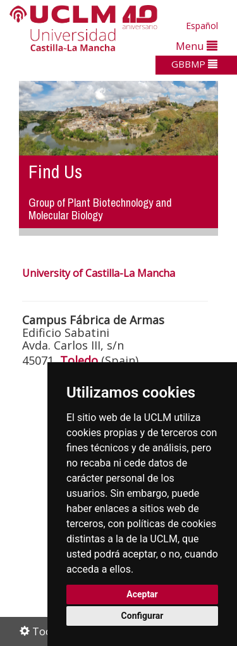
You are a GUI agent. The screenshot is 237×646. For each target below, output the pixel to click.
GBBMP (194, 64)
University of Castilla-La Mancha (98, 273)
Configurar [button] (142, 616)
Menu (196, 46)
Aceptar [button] (142, 594)
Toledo (79, 360)
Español (202, 26)
